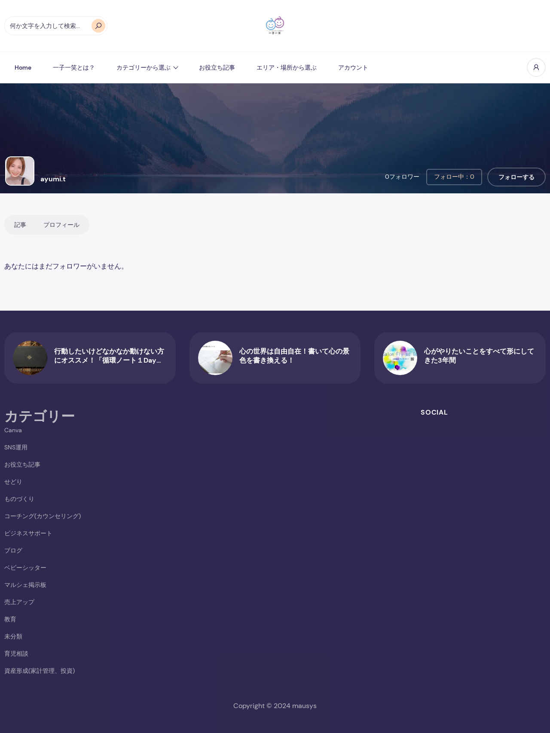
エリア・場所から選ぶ (287, 67)
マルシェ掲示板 (25, 585)
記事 (20, 225)
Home (23, 67)
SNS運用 (16, 447)
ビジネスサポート (28, 533)
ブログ (13, 550)
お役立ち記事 (217, 67)
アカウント (353, 67)
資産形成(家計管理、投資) (39, 671)
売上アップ (19, 602)
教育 (10, 619)
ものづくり (19, 499)
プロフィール (61, 225)
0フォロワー (402, 176)
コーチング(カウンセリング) (42, 516)
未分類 (13, 636)
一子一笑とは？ (74, 67)
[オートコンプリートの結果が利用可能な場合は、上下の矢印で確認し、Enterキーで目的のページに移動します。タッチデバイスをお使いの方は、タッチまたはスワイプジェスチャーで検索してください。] (55, 25)
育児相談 (16, 653)
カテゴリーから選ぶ (143, 67)
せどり (13, 482)
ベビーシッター (25, 567)
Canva (13, 430)
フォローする (516, 177)
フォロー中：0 (454, 176)
